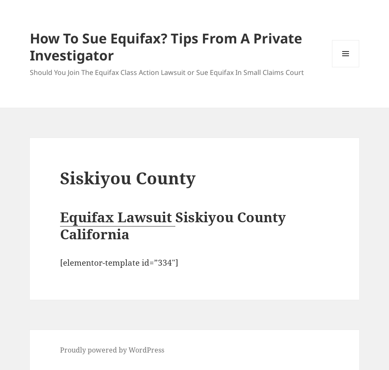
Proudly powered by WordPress (112, 350)
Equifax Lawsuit (117, 217)
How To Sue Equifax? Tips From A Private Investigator (166, 46)
